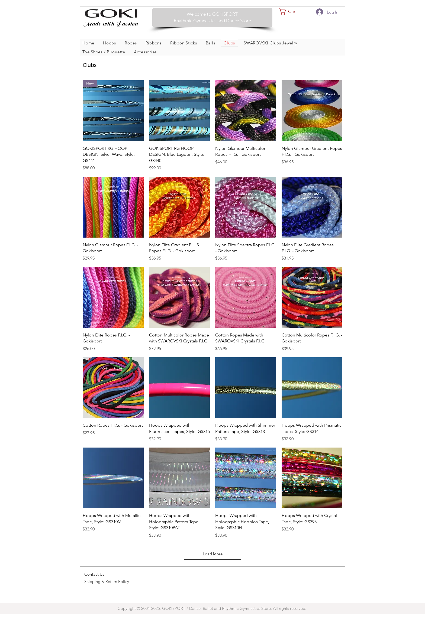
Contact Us (94, 574)
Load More (213, 553)
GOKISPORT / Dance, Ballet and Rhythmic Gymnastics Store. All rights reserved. (234, 608)
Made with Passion (110, 23)
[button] (292, 11)
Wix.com (326, 592)
